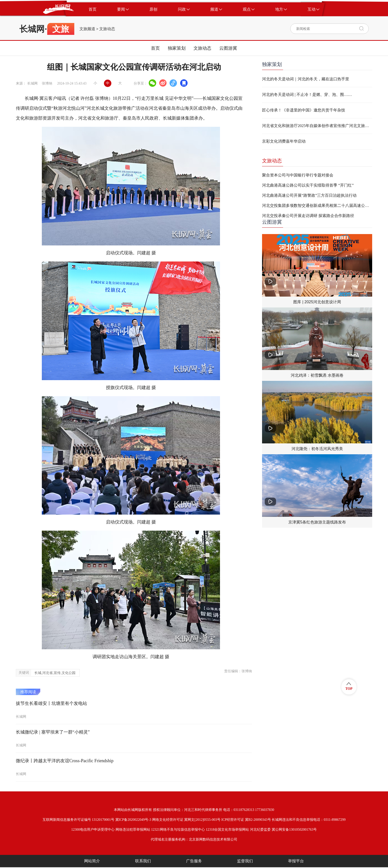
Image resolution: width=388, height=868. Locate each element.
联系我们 (143, 861)
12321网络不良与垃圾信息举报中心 (178, 829)
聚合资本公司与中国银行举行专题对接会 (297, 175)
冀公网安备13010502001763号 (294, 829)
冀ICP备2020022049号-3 (133, 820)
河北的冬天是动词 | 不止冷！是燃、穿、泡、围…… (307, 94)
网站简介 (92, 861)
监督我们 (245, 861)
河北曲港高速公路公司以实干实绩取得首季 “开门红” (308, 185)
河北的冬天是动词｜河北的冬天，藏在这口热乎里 (305, 79)
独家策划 (177, 48)
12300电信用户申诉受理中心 (93, 829)
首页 (155, 48)
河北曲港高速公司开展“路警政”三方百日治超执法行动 (309, 195)
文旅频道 (87, 29)
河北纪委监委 (260, 829)
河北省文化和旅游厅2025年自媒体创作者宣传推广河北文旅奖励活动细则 (317, 126)
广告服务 (194, 861)
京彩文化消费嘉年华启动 (284, 141)
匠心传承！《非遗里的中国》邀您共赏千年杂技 (303, 110)
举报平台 (296, 861)
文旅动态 (107, 29)
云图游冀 (228, 48)
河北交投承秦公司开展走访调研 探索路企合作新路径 (308, 216)
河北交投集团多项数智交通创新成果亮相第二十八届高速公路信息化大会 (317, 205)
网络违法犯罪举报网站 (133, 829)
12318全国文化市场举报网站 (227, 829)
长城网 (32, 29)
